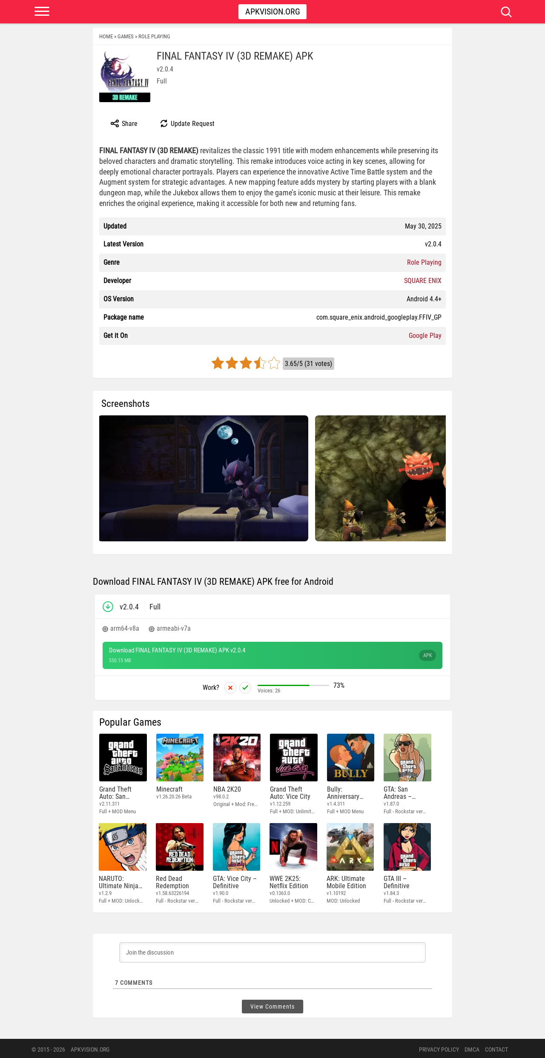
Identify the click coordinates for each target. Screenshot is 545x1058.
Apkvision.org (272, 11)
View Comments (272, 1004)
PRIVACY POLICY (439, 1047)
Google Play (425, 336)
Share (124, 123)
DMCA (472, 1047)
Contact (496, 1047)
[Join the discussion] (272, 950)
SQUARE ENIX (423, 281)
